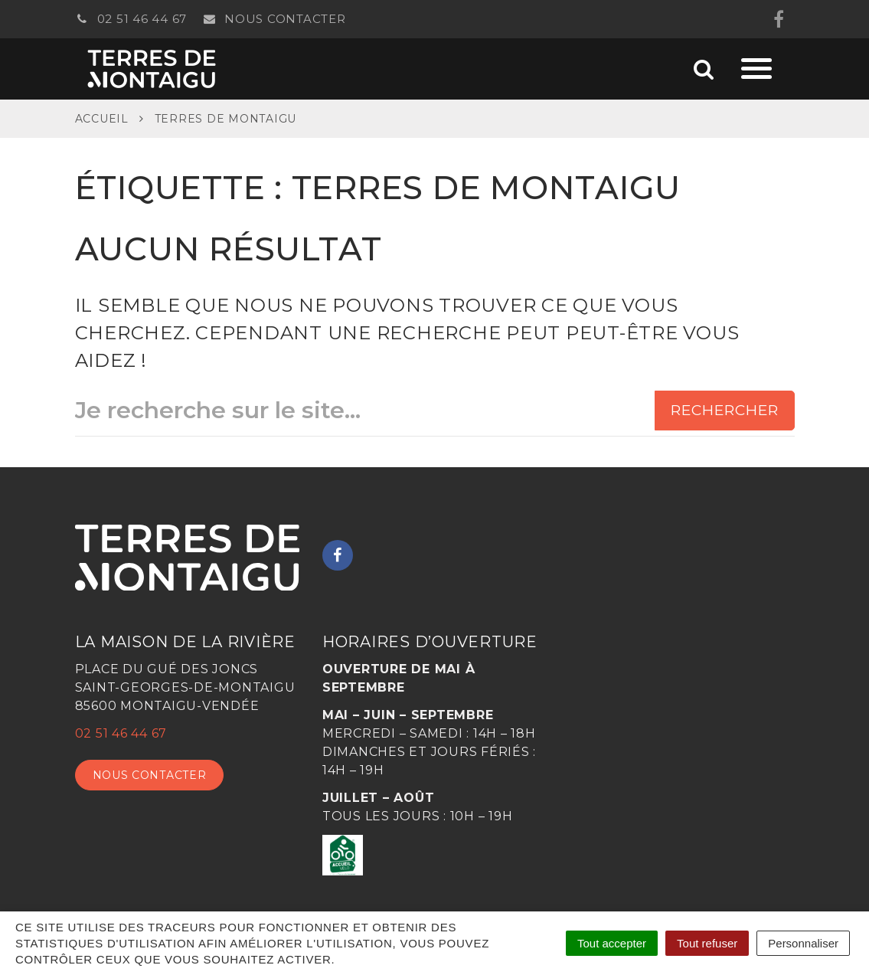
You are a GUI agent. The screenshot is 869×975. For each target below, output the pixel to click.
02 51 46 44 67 (131, 18)
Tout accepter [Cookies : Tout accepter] (611, 943)
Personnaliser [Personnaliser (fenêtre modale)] (803, 943)
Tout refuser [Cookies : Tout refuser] (707, 943)
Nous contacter (274, 18)
